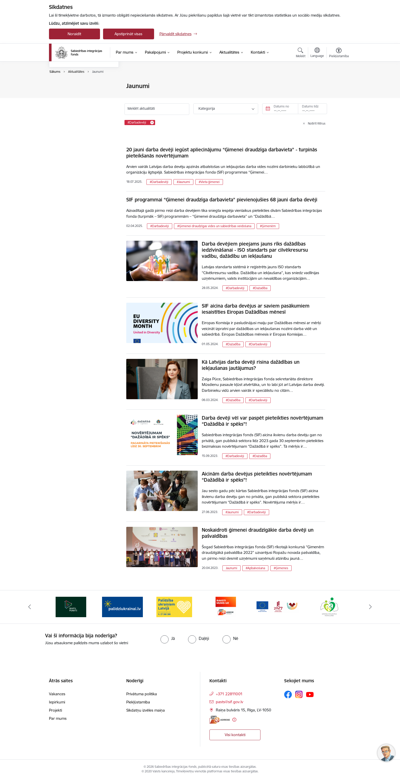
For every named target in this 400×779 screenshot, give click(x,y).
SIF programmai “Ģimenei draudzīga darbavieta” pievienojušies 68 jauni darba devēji (221, 200)
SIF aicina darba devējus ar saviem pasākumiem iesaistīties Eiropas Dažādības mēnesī (255, 309)
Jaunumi (61, 95)
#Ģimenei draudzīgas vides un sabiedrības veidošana (214, 226)
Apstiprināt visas (128, 33)
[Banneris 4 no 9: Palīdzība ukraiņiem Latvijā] (226, 606)
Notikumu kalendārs (71, 86)
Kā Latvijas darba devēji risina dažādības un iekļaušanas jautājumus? (250, 365)
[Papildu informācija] (234, 720)
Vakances (57, 693)
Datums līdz (310, 106)
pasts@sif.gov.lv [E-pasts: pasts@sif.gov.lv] (229, 701)
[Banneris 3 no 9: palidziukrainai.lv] (174, 606)
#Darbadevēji (159, 182)
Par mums (58, 718)
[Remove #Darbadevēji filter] (152, 122)
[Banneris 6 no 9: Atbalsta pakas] (329, 606)
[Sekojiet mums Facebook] (288, 694)
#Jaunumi (183, 182)
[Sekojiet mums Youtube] (310, 694)
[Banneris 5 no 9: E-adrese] (277, 606)
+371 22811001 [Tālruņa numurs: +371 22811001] (229, 693)
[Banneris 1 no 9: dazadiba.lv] (71, 606)
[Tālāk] (370, 606)
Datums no (281, 106)
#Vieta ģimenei (209, 182)
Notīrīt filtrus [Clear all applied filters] (317, 123)
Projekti (55, 710)
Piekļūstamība (138, 702)
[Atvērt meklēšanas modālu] (300, 53)
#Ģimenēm (268, 226)
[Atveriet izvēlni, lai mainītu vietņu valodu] (317, 53)
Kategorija (206, 108)
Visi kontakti (235, 734)
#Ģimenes (281, 568)
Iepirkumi (57, 702)
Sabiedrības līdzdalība (72, 113)
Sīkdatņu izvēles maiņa (145, 710)
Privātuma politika (141, 693)
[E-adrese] (219, 719)
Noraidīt (74, 33)
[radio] (167, 638)
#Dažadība (260, 288)
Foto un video (66, 104)
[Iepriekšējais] (29, 606)
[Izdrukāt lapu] (338, 84)
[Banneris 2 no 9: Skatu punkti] (122, 606)
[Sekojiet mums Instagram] (299, 694)
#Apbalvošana (255, 568)
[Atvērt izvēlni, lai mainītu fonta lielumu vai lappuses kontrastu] (339, 53)
